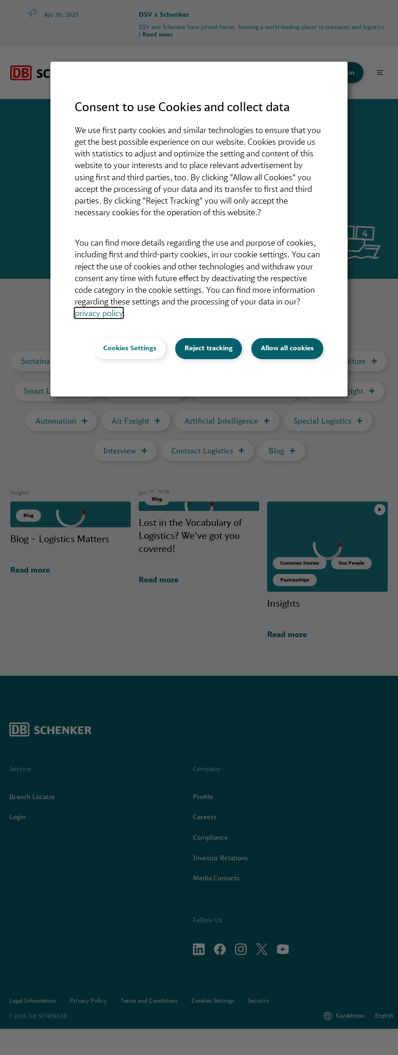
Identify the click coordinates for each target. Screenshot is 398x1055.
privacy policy (99, 313)
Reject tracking (209, 348)
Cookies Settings (129, 348)
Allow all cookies (287, 348)
